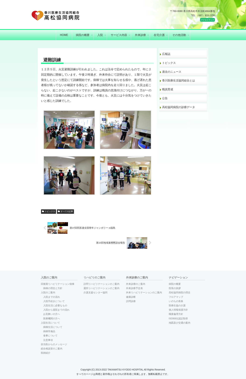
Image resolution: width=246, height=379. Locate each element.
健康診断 (131, 297)
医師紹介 (45, 352)
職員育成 (167, 89)
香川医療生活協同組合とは (178, 80)
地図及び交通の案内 (179, 322)
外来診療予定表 (134, 288)
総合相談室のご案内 (51, 348)
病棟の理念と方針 (52, 288)
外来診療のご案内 (135, 284)
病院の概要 (175, 284)
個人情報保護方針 (178, 309)
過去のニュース (171, 71)
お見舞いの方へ (51, 314)
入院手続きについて (54, 301)
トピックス (48, 211)
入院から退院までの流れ (56, 309)
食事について (50, 335)
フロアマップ (176, 297)
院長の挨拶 (175, 288)
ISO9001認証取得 (178, 318)
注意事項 (48, 340)
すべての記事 (65, 211)
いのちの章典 (176, 301)
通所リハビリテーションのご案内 (101, 288)
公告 (165, 98)
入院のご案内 (48, 292)
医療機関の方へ (51, 318)
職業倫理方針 (176, 314)
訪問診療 (131, 301)
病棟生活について (52, 327)
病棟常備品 (49, 331)
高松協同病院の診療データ (178, 107)
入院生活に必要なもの (55, 305)
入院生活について (50, 322)
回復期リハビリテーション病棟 (57, 284)
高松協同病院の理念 (179, 292)
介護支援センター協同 (95, 292)
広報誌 (166, 54)
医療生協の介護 (177, 305)
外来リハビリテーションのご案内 (144, 292)
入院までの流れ (51, 297)
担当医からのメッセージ (54, 344)
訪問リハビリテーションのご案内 (101, 284)
